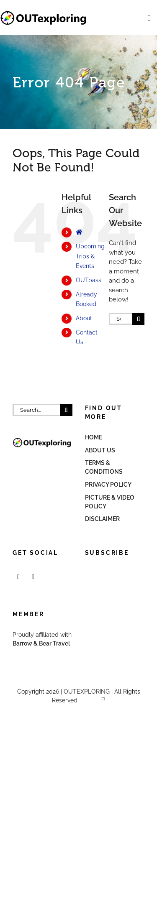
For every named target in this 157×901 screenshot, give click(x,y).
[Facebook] (18, 577)
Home (93, 437)
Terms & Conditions (104, 467)
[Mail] (33, 577)
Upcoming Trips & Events (90, 256)
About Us (100, 450)
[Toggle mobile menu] (149, 18)
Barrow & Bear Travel (42, 643)
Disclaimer (102, 519)
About (84, 318)
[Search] (138, 319)
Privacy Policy (108, 484)
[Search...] (120, 319)
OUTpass (88, 280)
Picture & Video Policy (109, 502)
